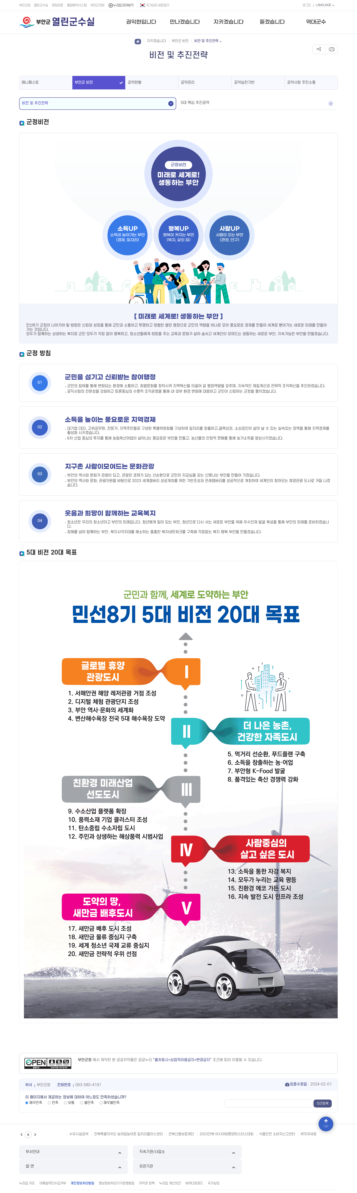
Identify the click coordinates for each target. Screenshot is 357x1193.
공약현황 (134, 82)
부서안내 (57, 1152)
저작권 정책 (147, 1168)
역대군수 (316, 22)
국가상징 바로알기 (155, 5)
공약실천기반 (244, 82)
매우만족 (35, 1103)
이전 (21, 1134)
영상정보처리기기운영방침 (116, 1168)
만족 (55, 1103)
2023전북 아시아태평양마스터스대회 (226, 1134)
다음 (35, 1134)
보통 (71, 1103)
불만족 (89, 1103)
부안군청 (24, 5)
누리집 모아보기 (121, 5)
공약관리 (187, 82)
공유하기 (319, 49)
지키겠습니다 (229, 22)
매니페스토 (30, 82)
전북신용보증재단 (181, 1134)
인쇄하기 (331, 49)
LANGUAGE (325, 5)
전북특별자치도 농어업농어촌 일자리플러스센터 (128, 1134)
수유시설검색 (78, 1134)
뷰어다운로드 (194, 1168)
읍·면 (219, 1152)
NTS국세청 (308, 1134)
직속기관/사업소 (138, 1152)
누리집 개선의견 (170, 1168)
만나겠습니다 (185, 22)
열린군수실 (41, 5)
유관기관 (300, 1152)
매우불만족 (112, 1103)
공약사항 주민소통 (301, 82)
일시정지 (28, 1134)
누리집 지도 (27, 1168)
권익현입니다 (141, 22)
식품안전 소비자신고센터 (277, 1134)
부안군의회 (98, 5)
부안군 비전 (84, 82)
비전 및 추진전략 (35, 103)
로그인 (306, 5)
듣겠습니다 (272, 22)
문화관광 (57, 5)
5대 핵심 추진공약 (195, 103)
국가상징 (213, 1168)
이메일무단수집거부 (52, 1168)
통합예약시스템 (77, 5)
